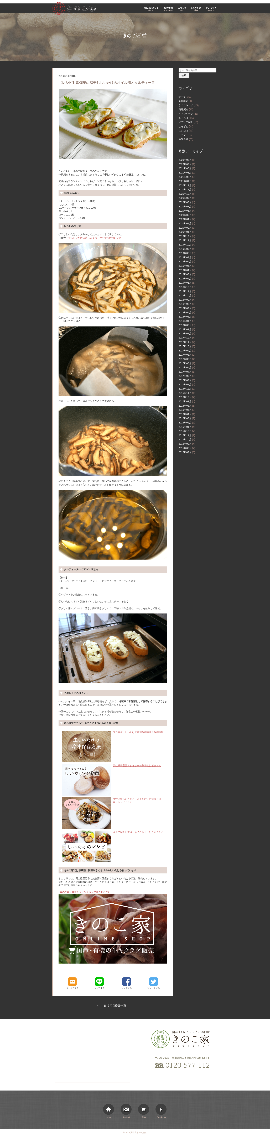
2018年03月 (187, 325)
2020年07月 (187, 206)
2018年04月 (187, 321)
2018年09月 (187, 299)
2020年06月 (187, 210)
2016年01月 (187, 427)
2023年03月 (187, 159)
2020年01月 (187, 232)
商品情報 (168, 9)
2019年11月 (187, 240)
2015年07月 (187, 452)
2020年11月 (187, 189)
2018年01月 (187, 333)
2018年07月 (187, 308)
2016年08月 (187, 405)
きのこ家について (151, 9)
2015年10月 (187, 439)
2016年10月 (187, 397)
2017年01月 (187, 384)
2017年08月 (187, 354)
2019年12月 (187, 236)
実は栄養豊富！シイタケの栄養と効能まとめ (111, 765)
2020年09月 (187, 198)
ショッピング (211, 9)
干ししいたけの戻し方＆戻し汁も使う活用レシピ (94, 237)
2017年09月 (187, 350)
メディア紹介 (188, 122)
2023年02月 (187, 164)
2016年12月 (187, 388)
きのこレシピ (189, 105)
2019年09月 (187, 249)
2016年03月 (187, 418)
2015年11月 (187, 435)
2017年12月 (187, 337)
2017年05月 (187, 367)
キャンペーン (188, 113)
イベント (186, 135)
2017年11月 (187, 342)
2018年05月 (187, 316)
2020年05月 (187, 215)
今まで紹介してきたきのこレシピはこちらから (113, 832)
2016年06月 (187, 409)
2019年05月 (187, 265)
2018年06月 (187, 312)
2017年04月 (187, 371)
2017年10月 (187, 346)
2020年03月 (187, 223)
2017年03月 (187, 376)
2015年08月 (187, 448)
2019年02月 (187, 278)
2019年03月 (187, 274)
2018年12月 (187, 287)
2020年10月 (187, 193)
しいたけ (186, 130)
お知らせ (182, 9)
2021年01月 (187, 181)
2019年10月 (187, 244)
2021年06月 (187, 168)
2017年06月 (187, 363)
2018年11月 (187, 291)
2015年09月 (187, 443)
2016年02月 (187, 422)
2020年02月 (187, 227)
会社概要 (185, 101)
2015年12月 (187, 431)
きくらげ (187, 118)
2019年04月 (187, 270)
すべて (185, 96)
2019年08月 (187, 253)
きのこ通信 (196, 9)
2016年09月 (187, 401)
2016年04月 (187, 414)
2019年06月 (187, 261)
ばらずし (186, 126)
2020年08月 (187, 202)
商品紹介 (186, 109)
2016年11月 (187, 393)
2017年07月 (187, 359)
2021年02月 (187, 177)
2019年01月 (187, 282)
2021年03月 (187, 172)
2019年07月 (187, 257)
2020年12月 (187, 185)
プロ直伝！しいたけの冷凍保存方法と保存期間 (113, 732)
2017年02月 (187, 380)
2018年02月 (187, 329)
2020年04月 (187, 219)
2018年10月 (187, 295)
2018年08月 (187, 304)
